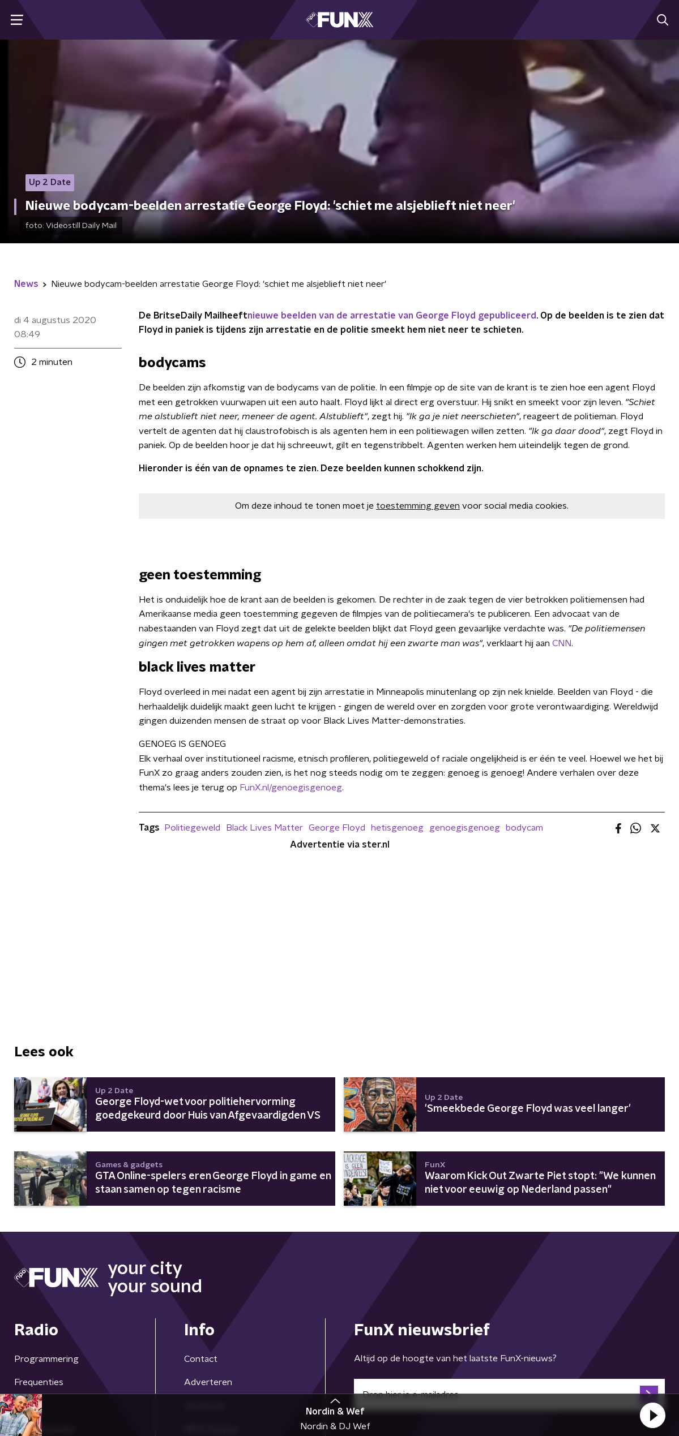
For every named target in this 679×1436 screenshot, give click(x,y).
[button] (652, 1415)
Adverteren (208, 1382)
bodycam (524, 827)
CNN (561, 643)
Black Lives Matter (264, 827)
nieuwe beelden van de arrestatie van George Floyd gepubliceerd (391, 315)
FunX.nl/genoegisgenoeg (291, 787)
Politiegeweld (192, 827)
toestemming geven (418, 505)
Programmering (46, 1359)
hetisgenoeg (397, 827)
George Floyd (337, 827)
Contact (200, 1359)
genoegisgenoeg (464, 827)
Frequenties (38, 1382)
